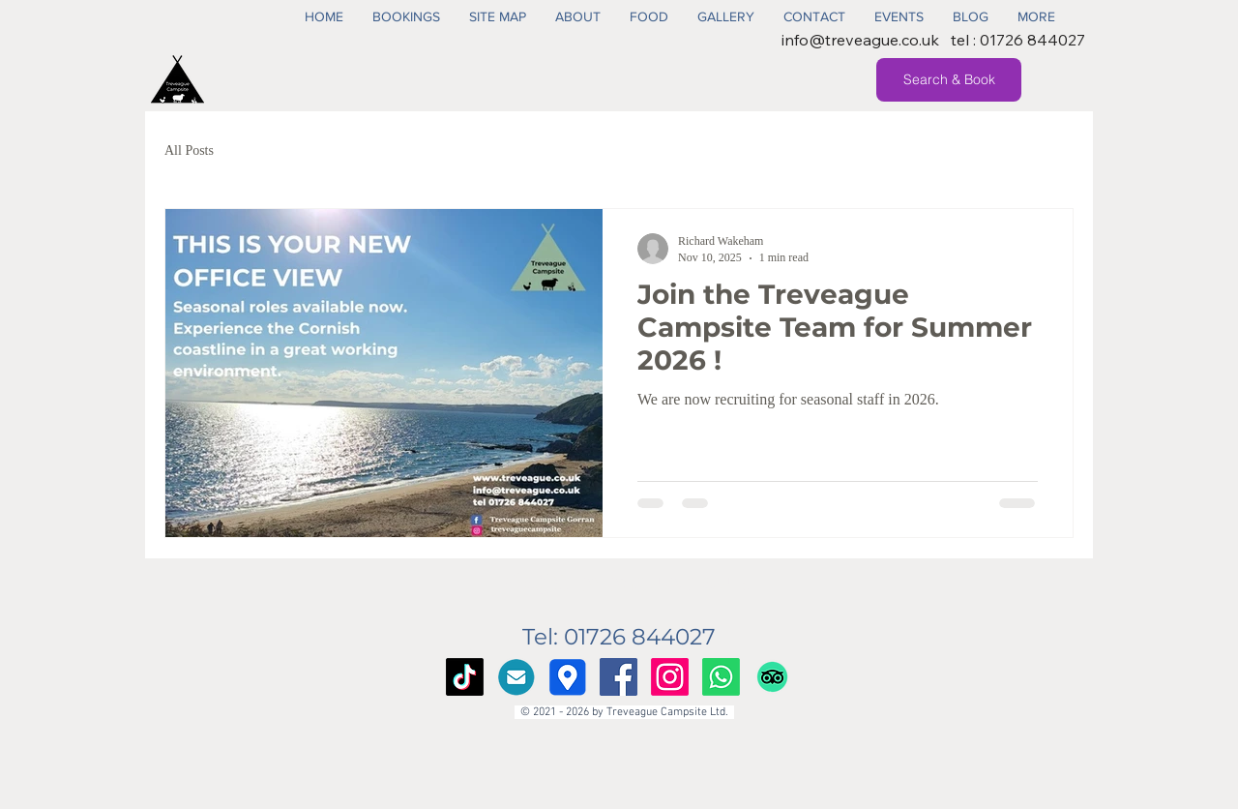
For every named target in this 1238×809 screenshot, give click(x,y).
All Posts (189, 150)
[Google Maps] (567, 677)
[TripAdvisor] (772, 677)
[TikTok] (465, 677)
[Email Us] (516, 677)
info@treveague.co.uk (860, 39)
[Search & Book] (948, 80)
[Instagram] (670, 677)
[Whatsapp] (721, 677)
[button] (406, 16)
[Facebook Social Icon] (618, 677)
